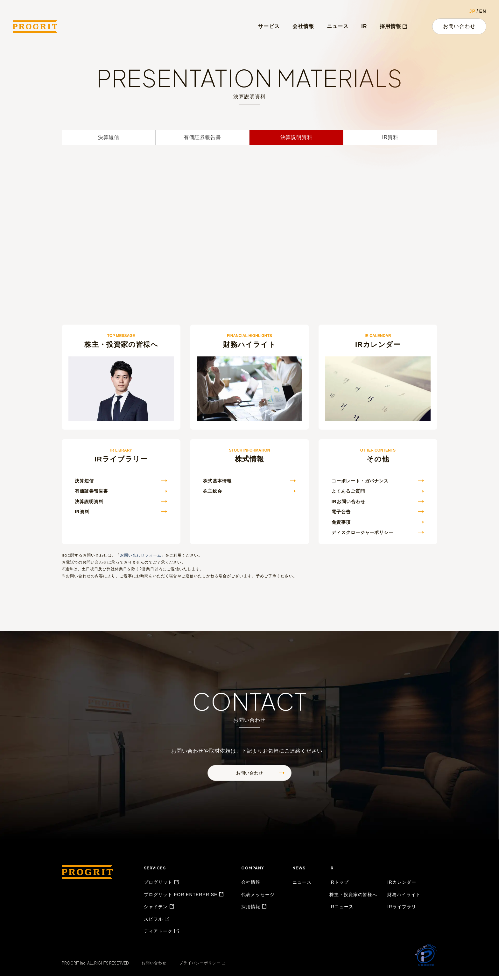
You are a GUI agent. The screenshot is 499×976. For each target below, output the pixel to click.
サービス (269, 26)
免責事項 (341, 522)
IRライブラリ (401, 906)
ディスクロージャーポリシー (363, 532)
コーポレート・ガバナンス (360, 480)
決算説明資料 (296, 137)
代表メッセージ (258, 894)
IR (364, 26)
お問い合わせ (459, 26)
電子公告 (341, 511)
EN (482, 11)
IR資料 (390, 137)
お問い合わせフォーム (140, 555)
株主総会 (212, 491)
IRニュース (341, 906)
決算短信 (108, 137)
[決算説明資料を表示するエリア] (249, 215)
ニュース (337, 26)
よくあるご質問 (348, 491)
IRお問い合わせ (348, 501)
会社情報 (303, 26)
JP (472, 11)
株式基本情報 (217, 480)
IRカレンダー (401, 882)
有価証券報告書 (202, 137)
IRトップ (339, 882)
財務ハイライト (404, 894)
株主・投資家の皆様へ (353, 894)
